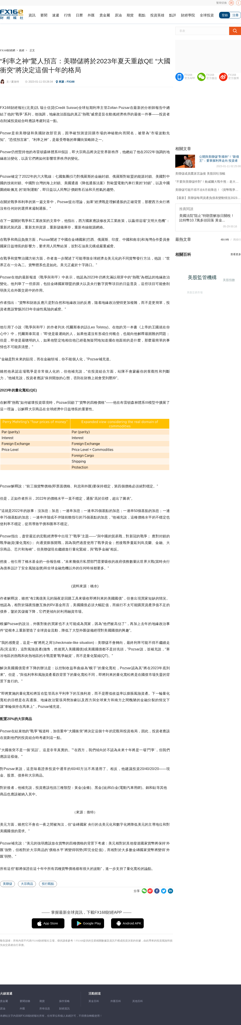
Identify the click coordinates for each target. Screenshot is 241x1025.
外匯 (91, 15)
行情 (67, 15)
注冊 (235, 15)
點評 (172, 15)
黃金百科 (94, 1001)
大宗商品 (27, 883)
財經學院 (188, 15)
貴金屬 (104, 15)
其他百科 (137, 1001)
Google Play (92, 923)
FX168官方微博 (233, 76)
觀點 (141, 15)
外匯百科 (115, 1001)
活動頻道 (95, 993)
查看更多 (235, 254)
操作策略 (64, 1001)
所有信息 (44, 1008)
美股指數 (228, 279)
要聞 (43, 15)
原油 (118, 15)
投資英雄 (157, 15)
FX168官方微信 (211, 76)
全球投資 (207, 15)
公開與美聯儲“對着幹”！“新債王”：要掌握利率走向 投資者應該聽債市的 (219, 160)
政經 (21, 50)
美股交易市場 (194, 291)
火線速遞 (6, 993)
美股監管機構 (203, 279)
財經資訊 (64, 1008)
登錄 (225, 15)
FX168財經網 (7, 50)
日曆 (79, 15)
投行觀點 (48, 883)
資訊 (31, 15)
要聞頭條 (25, 1001)
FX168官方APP (189, 76)
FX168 (70, 81)
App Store (50, 923)
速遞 (55, 15)
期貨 (130, 15)
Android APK (132, 923)
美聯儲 (7, 883)
